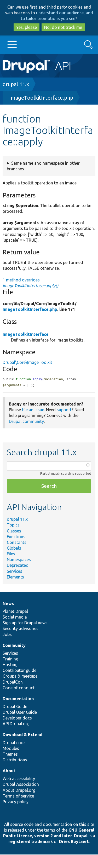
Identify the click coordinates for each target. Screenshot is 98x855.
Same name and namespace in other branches (43, 166)
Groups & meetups (20, 676)
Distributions (15, 760)
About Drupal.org (19, 790)
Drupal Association (21, 784)
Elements (15, 577)
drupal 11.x (16, 84)
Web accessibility (19, 779)
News (8, 604)
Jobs (7, 635)
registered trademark (30, 842)
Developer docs (17, 718)
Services (14, 571)
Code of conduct (18, 688)
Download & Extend (22, 735)
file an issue (33, 410)
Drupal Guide (15, 707)
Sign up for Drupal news (25, 623)
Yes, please (26, 27)
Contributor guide (19, 670)
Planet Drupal (15, 611)
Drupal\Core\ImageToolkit (27, 362)
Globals (14, 548)
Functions (16, 537)
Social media (15, 617)
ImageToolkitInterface (26, 334)
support (64, 410)
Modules (11, 749)
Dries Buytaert (74, 842)
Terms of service (18, 796)
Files (11, 554)
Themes (10, 754)
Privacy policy (15, 802)
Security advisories (20, 629)
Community (14, 646)
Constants (16, 543)
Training (10, 659)
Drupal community (26, 422)
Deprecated (17, 565)
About (9, 771)
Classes (14, 531)
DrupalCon (13, 682)
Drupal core (14, 743)
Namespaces (19, 560)
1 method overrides (30, 283)
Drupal (81, 836)
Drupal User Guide (20, 712)
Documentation (18, 699)
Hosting (10, 665)
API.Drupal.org (16, 724)
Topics (13, 525)
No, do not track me (63, 27)
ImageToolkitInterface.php (41, 98)
